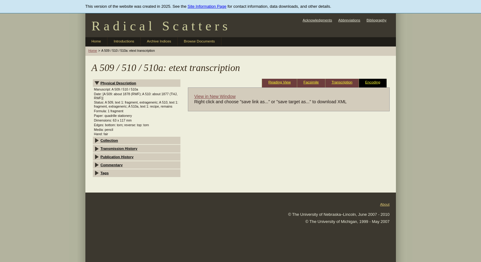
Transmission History (119, 148)
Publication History (117, 157)
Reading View (279, 82)
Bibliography (376, 20)
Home (96, 41)
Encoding (372, 82)
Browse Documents (199, 41)
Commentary (112, 165)
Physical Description (118, 83)
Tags (105, 173)
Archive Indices (159, 41)
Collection (109, 140)
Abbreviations (349, 20)
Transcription (342, 82)
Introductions (124, 41)
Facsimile (311, 82)
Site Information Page (207, 6)
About (385, 204)
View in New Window (215, 96)
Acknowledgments (317, 20)
